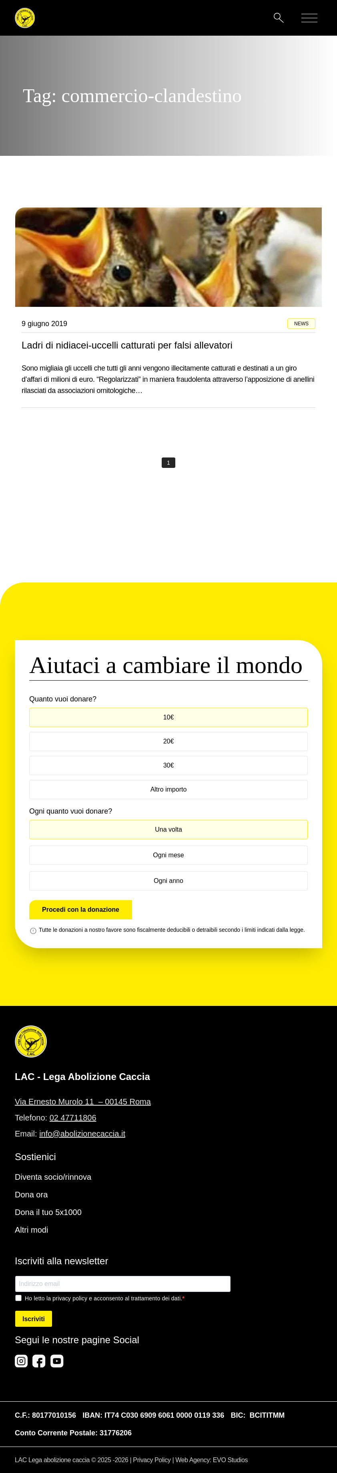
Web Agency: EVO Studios (211, 1460)
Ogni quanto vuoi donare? (70, 811)
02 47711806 (73, 1117)
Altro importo (168, 789)
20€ (168, 741)
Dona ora (31, 1194)
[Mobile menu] (309, 18)
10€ (168, 717)
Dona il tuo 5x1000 (48, 1212)
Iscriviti (33, 1319)
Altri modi (31, 1229)
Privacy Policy (152, 1460)
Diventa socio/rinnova (53, 1177)
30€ (168, 765)
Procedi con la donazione (80, 909)
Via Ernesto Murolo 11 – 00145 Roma (83, 1101)
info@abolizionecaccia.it (82, 1133)
